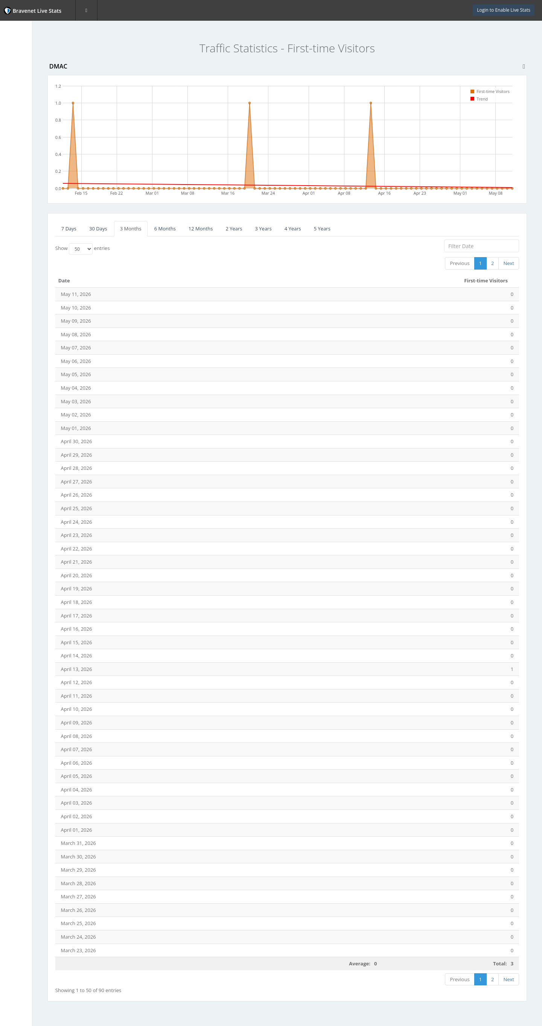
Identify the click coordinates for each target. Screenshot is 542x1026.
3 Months (174, 228)
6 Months (208, 228)
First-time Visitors (33, 95)
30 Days (141, 228)
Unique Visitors (29, 81)
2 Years (277, 228)
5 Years (365, 228)
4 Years (336, 228)
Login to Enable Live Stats (503, 10)
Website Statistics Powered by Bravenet (32, 185)
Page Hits (22, 66)
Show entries (126, 249)
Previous (459, 263)
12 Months (244, 228)
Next (508, 263)
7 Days (112, 228)
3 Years (306, 228)
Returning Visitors (32, 110)
